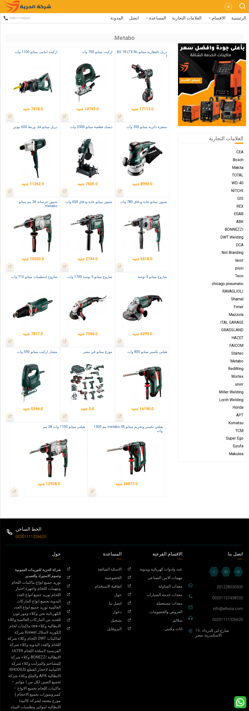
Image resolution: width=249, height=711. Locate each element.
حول (94, 594)
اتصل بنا (94, 603)
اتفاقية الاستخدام (94, 586)
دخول (94, 611)
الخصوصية (94, 577)
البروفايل (94, 629)
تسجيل (94, 620)
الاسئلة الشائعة (94, 569)
